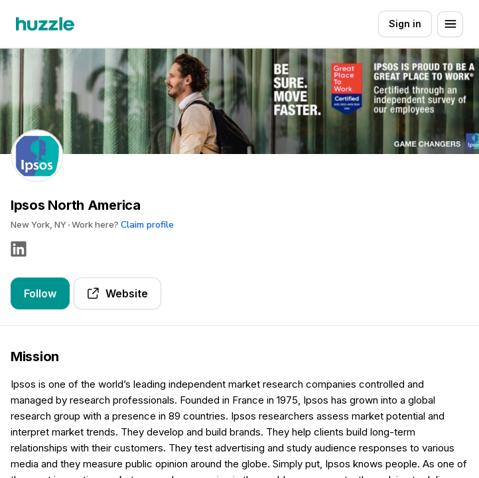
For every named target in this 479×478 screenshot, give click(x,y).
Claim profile (147, 224)
